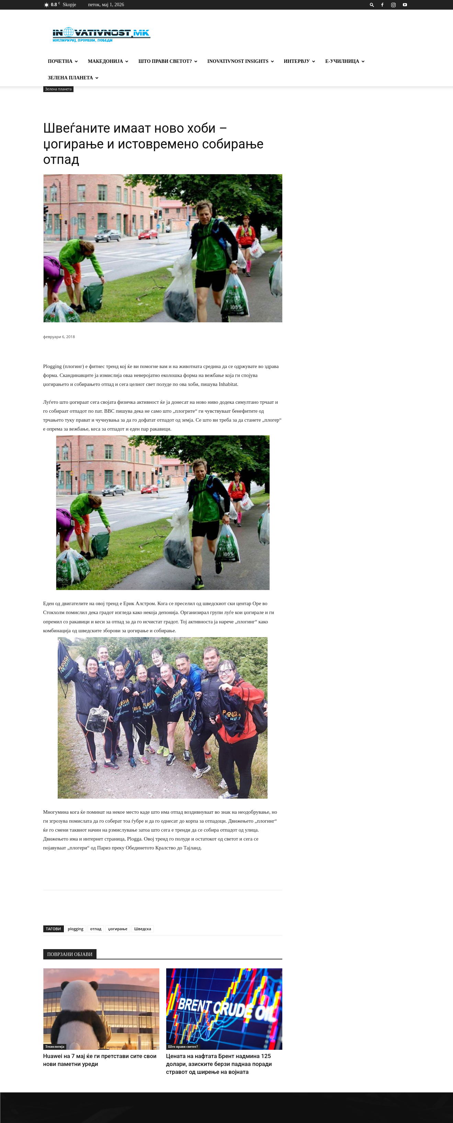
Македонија (108, 61)
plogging (75, 928)
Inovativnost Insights (240, 61)
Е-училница (345, 61)
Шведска (142, 928)
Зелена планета (73, 77)
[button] (372, 4)
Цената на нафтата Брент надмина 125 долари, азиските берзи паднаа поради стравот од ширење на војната (223, 1062)
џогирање (117, 928)
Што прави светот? (167, 61)
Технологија (54, 1046)
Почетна (63, 61)
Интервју (300, 61)
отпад (96, 928)
